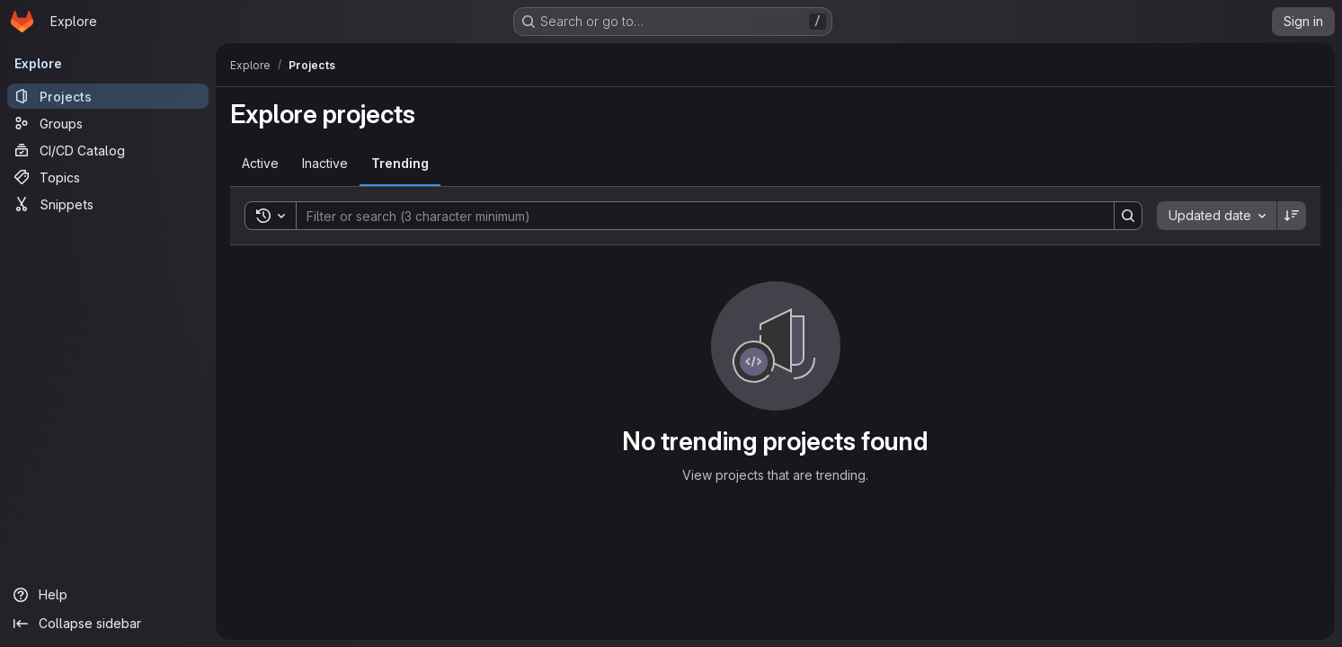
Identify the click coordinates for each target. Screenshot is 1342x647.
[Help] (108, 594)
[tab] (260, 163)
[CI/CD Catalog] (108, 150)
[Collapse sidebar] (108, 623)
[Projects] (108, 96)
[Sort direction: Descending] (1291, 215)
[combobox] (1216, 215)
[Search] (696, 215)
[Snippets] (108, 204)
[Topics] (108, 177)
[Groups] (108, 123)
